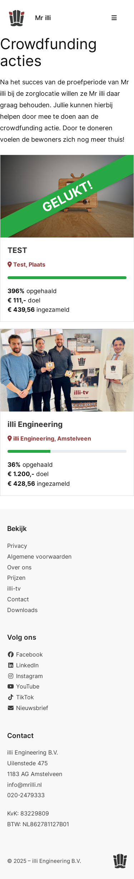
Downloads (22, 610)
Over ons (19, 567)
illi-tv (14, 588)
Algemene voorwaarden (39, 556)
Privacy (17, 545)
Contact (18, 599)
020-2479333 (26, 795)
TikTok (20, 697)
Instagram (25, 676)
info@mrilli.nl (24, 784)
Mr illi (43, 18)
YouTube (23, 686)
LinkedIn (23, 665)
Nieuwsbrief (27, 707)
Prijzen (16, 577)
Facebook (25, 654)
